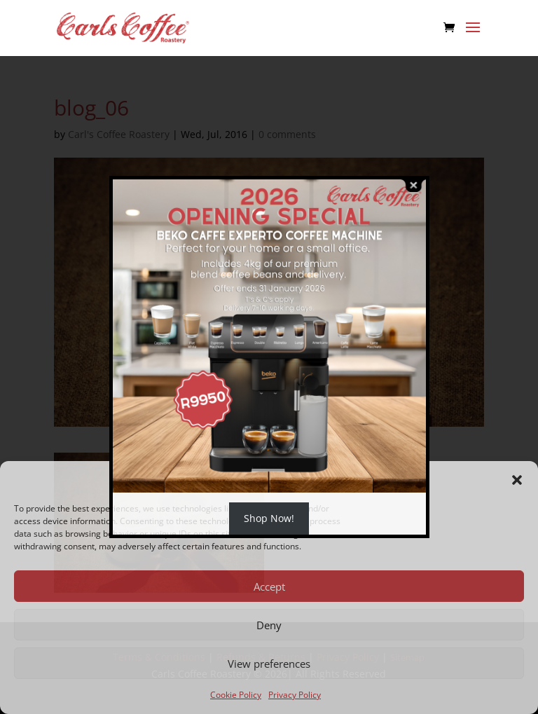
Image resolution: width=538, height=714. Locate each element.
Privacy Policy (294, 695)
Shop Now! (269, 518)
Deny (269, 625)
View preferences (269, 664)
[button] (517, 480)
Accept (269, 586)
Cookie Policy (235, 695)
